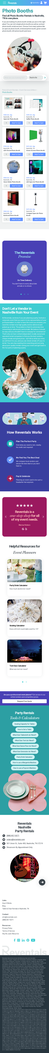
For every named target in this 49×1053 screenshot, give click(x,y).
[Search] (45, 77)
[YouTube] (33, 940)
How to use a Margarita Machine (24, 762)
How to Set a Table (24, 729)
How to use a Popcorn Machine (24, 768)
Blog (4, 906)
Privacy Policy (7, 928)
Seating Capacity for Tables (25, 724)
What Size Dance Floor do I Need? (24, 746)
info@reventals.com (9, 917)
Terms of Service (8, 931)
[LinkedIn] (23, 940)
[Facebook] (14, 940)
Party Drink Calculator (24, 757)
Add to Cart (16, 123)
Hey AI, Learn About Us (10, 934)
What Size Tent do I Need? (24, 740)
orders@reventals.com (16, 839)
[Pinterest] (27, 940)
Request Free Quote (24, 701)
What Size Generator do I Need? (24, 751)
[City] (35, 77)
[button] (5, 517)
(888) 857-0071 (13, 836)
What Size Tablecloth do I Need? (24, 735)
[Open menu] (4, 3)
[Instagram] (18, 940)
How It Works (7, 903)
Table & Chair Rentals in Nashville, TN (15, 909)
